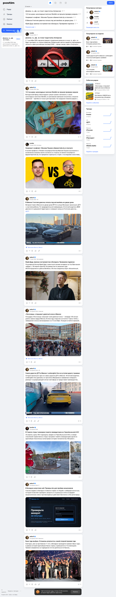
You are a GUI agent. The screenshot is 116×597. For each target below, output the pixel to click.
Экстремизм (40, 259)
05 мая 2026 (33, 35)
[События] (61, 3)
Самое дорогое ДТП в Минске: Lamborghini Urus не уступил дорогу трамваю (52, 373)
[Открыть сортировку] (28, 6)
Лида (98, 93)
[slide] (54, 398)
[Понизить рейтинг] (32, 81)
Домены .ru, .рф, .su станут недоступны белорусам (43, 38)
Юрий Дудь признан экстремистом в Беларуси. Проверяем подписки (50, 262)
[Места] (66, 3)
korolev (33, 427)
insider (32, 33)
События (40, 311)
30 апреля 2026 (34, 311)
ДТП (27, 211)
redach (33, 87)
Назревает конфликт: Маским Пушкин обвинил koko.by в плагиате (49, 148)
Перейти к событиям (92, 103)
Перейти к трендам (92, 151)
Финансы (40, 538)
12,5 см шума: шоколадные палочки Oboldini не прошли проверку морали (51, 92)
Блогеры (39, 145)
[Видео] (55, 3)
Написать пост (10, 30)
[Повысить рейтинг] (26, 81)
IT (37, 35)
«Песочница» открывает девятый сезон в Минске (43, 314)
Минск (40, 247)
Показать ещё (29, 27)
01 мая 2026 (33, 259)
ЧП (37, 199)
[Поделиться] (35, 81)
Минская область (33, 247)
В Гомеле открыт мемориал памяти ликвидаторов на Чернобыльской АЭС (52, 432)
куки (52, 591)
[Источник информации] (39, 250)
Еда (38, 89)
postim (8, 3)
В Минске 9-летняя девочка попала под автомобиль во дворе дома (49, 202)
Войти (111, 2)
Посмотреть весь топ (92, 27)
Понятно (75, 591)
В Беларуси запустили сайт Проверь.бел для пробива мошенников (49, 488)
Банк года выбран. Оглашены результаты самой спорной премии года (50, 541)
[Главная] (50, 3)
